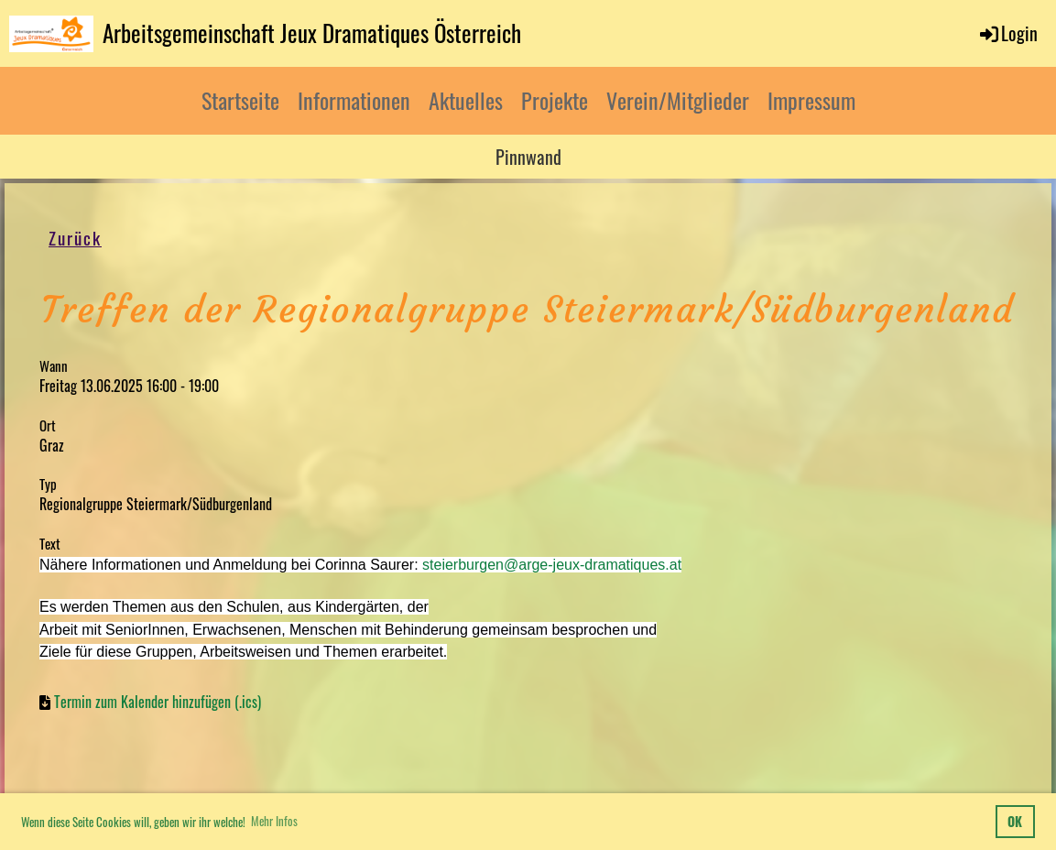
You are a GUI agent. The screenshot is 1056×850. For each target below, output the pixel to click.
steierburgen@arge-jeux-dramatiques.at (551, 565)
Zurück (76, 239)
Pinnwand (528, 156)
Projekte (554, 99)
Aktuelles (466, 99)
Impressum (811, 99)
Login (1007, 33)
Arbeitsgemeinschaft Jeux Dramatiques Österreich (312, 32)
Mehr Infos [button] (274, 821)
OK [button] (1014, 821)
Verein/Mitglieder (677, 99)
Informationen (354, 99)
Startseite (240, 99)
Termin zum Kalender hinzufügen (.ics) (157, 703)
